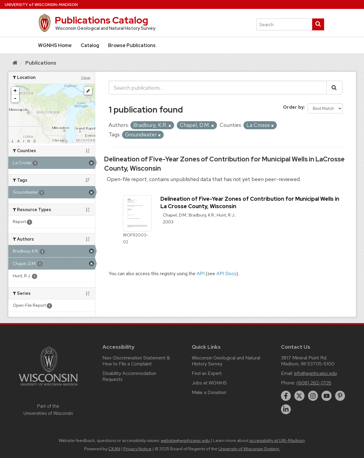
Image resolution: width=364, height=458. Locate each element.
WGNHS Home (55, 45)
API (200, 273)
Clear (85, 77)
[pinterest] (340, 396)
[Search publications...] (218, 87)
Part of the (48, 409)
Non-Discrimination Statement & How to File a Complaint (136, 361)
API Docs (226, 273)
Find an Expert (207, 373)
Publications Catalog (101, 20)
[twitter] (299, 396)
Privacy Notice (137, 449)
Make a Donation (209, 392)
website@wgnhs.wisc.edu (185, 440)
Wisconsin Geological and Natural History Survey (226, 361)
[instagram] (313, 396)
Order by (293, 107)
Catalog (90, 45)
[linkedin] (286, 409)
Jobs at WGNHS (209, 383)
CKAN (114, 449)
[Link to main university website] (48, 387)
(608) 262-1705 (313, 383)
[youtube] (326, 396)
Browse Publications (132, 45)
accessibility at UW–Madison (277, 440)
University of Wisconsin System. (249, 449)
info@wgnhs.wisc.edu (315, 373)
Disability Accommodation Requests (129, 376)
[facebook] (286, 396)
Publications (40, 62)
